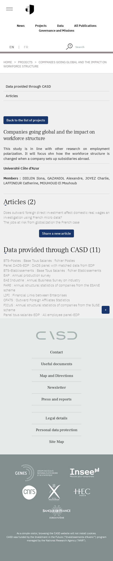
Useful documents (56, 364)
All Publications (85, 25)
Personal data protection (56, 430)
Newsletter (56, 387)
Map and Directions (56, 375)
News (20, 25)
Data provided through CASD (28, 86)
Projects (40, 25)
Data (60, 25)
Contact (56, 352)
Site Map (56, 441)
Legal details (56, 418)
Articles (12, 96)
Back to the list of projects (25, 120)
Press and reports (56, 399)
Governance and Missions (56, 30)
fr (26, 47)
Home (7, 62)
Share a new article (56, 233)
